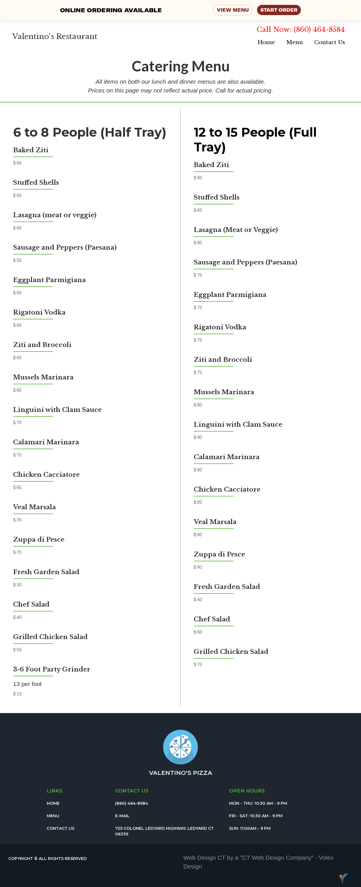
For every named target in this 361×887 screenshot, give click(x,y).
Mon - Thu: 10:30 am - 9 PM (258, 803)
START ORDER (278, 10)
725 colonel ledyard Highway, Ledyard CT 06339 (164, 831)
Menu (294, 42)
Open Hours (247, 791)
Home (266, 42)
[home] (53, 32)
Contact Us (329, 42)
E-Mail (122, 815)
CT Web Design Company (276, 857)
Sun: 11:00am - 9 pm (250, 828)
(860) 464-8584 (319, 29)
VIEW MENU (233, 10)
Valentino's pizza (180, 773)
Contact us (131, 791)
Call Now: (275, 29)
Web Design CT (205, 857)
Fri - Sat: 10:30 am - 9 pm (256, 815)
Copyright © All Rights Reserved (47, 858)
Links (54, 791)
